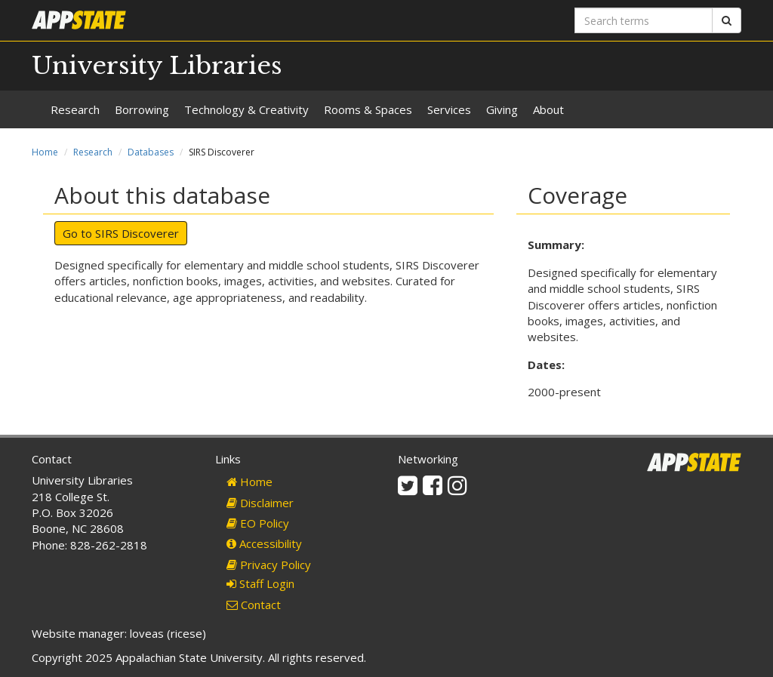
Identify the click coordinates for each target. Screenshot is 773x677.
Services (449, 109)
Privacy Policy (268, 564)
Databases (151, 152)
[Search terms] (643, 20)
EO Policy (257, 523)
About (548, 109)
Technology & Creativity (246, 109)
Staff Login (260, 583)
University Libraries (157, 66)
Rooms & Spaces (368, 109)
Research (75, 109)
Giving (502, 109)
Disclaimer (260, 502)
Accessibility (264, 543)
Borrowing (142, 109)
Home (45, 152)
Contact (253, 604)
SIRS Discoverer (137, 233)
